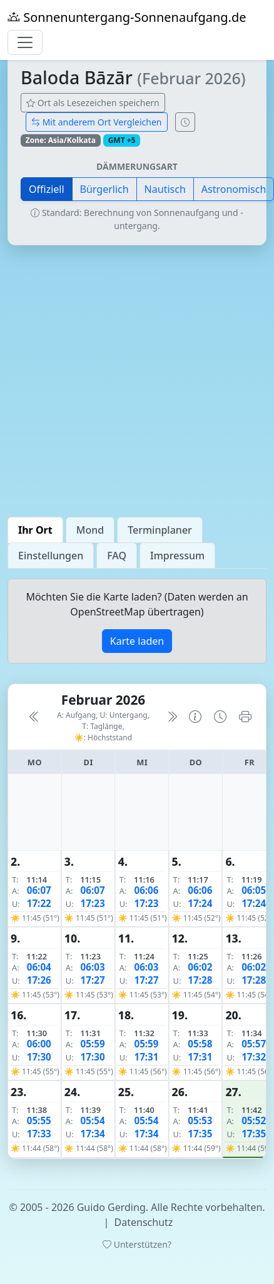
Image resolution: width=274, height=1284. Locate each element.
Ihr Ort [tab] (35, 530)
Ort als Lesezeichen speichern (93, 103)
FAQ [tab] (116, 555)
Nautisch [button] (165, 189)
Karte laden (137, 641)
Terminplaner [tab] (160, 530)
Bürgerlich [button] (104, 189)
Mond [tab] (90, 530)
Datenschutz (143, 1222)
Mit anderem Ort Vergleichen (96, 122)
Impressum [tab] (177, 555)
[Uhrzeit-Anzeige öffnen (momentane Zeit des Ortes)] (185, 122)
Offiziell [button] (46, 189)
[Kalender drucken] (245, 717)
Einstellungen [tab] (50, 555)
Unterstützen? (137, 1244)
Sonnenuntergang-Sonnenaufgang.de (127, 17)
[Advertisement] (117, 381)
